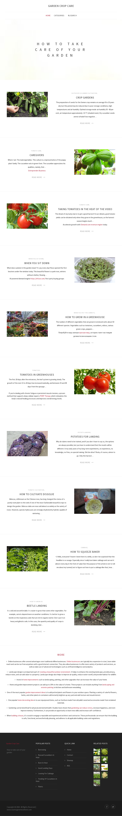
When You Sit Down (36, 263)
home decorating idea (26, 700)
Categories (59, 15)
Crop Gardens (85, 97)
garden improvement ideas (35, 692)
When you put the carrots (84, 313)
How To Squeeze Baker (85, 551)
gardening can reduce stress (82, 708)
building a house (17, 715)
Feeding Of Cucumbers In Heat (46, 780)
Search (72, 15)
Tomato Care (36, 151)
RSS (68, 766)
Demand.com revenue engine (91, 224)
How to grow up (36, 601)
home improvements (31, 680)
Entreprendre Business (37, 170)
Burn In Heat (43, 763)
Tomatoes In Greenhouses (37, 374)
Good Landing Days (45, 768)
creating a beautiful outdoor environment (55, 672)
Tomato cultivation (36, 490)
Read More (85, 123)
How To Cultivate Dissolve (37, 494)
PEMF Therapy (45, 396)
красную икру (84, 332)
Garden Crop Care (61, 6)
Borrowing (42, 750)
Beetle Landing (37, 605)
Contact (70, 755)
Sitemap (70, 760)
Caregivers (37, 155)
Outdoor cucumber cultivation (84, 93)
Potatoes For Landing (85, 436)
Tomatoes (36, 370)
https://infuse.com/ (37, 278)
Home (48, 15)
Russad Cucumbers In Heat (45, 756)
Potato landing (84, 432)
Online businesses (73, 661)
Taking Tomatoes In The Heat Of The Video (85, 209)
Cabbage (84, 547)
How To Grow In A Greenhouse (85, 317)
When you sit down (36, 259)
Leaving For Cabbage (46, 773)
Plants (40, 786)
